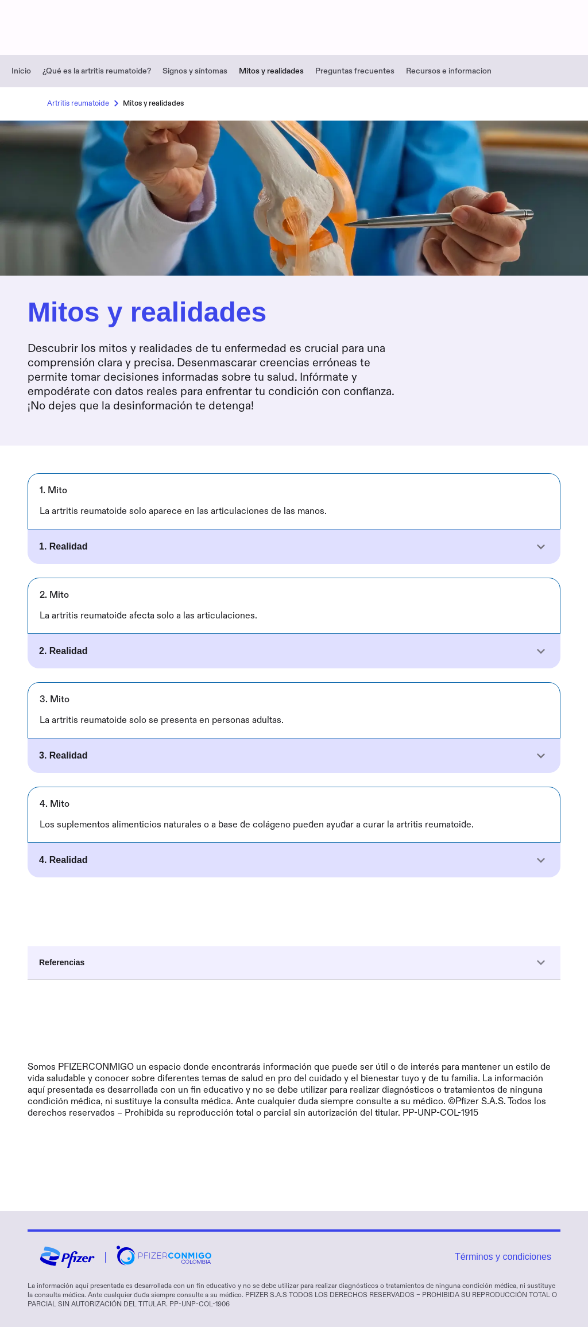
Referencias (294, 962)
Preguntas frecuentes (354, 70)
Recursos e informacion (449, 70)
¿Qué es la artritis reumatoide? (96, 70)
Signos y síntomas (195, 70)
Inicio (21, 70)
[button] (294, 546)
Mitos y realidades (271, 70)
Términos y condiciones (503, 1257)
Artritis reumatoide (85, 103)
